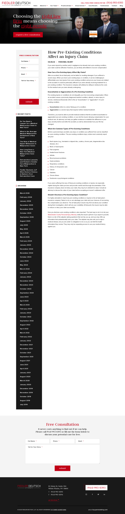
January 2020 (25, 385)
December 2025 (26, 205)
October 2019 (25, 396)
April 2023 (24, 301)
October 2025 (25, 213)
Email (24, 74)
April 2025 (24, 233)
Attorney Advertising (58, 509)
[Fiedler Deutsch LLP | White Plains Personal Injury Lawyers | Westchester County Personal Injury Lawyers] (16, 5)
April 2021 (24, 369)
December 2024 (26, 249)
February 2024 (26, 273)
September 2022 (27, 321)
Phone (24, 67)
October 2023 (25, 289)
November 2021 (26, 349)
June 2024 (24, 261)
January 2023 (25, 313)
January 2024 (25, 277)
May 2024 (24, 265)
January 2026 (25, 201)
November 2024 (26, 253)
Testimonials (104, 5)
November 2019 (26, 392)
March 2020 (25, 381)
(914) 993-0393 (115, 2)
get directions (52, 500)
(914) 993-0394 (57, 494)
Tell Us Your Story (28, 80)
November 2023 (26, 285)
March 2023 (25, 305)
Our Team (53, 5)
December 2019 (26, 388)
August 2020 (25, 377)
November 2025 (26, 209)
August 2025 (25, 221)
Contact (114, 5)
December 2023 (26, 281)
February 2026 (26, 197)
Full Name (25, 61)
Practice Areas (66, 5)
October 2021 (25, 353)
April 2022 (24, 329)
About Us (43, 5)
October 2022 (25, 317)
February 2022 (26, 337)
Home (35, 5)
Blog (121, 5)
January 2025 (25, 245)
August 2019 (25, 400)
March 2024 (25, 269)
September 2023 (27, 293)
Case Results (93, 5)
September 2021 (26, 357)
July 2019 (24, 404)
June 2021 (24, 365)
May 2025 (24, 229)
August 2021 (25, 361)
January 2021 (25, 373)
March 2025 (25, 237)
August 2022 (25, 325)
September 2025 (27, 217)
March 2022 (25, 333)
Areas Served (79, 5)
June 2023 (24, 297)
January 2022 (25, 341)
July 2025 (24, 225)
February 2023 (26, 309)
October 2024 (25, 257)
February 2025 (26, 241)
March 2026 (25, 193)
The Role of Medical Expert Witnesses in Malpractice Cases (28, 144)
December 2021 (26, 345)
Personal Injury (65, 62)
